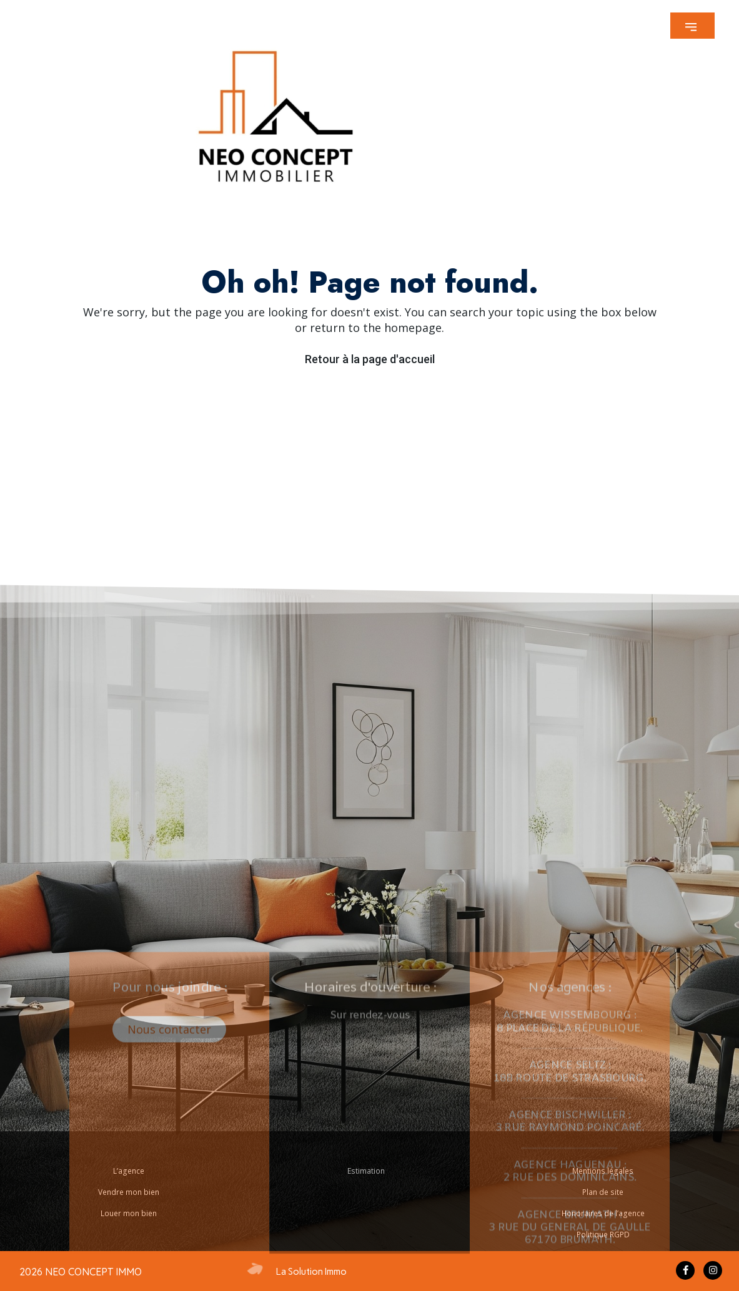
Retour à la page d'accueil (370, 359)
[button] (692, 25)
